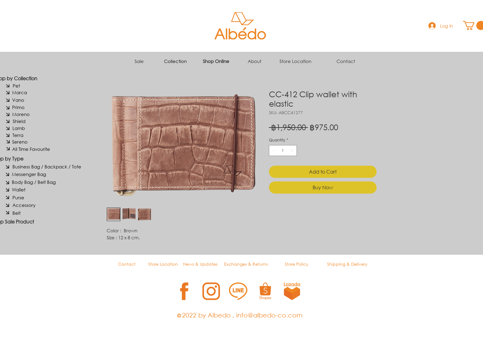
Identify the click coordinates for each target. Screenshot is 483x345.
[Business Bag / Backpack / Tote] (46, 167)
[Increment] (292, 150)
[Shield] (19, 121)
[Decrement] (273, 150)
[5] (292, 291)
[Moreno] (21, 114)
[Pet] (16, 86)
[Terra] (18, 135)
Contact (346, 61)
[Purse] (18, 197)
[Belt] (16, 213)
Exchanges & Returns (246, 264)
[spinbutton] (283, 150)
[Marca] (20, 92)
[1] (184, 291)
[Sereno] (20, 142)
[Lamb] (19, 128)
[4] (265, 291)
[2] (211, 291)
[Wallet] (19, 190)
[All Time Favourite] (31, 149)
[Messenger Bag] (29, 174)
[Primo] (18, 107)
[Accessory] (23, 205)
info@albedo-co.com (269, 315)
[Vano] (18, 100)
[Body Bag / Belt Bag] (34, 182)
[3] (238, 291)
